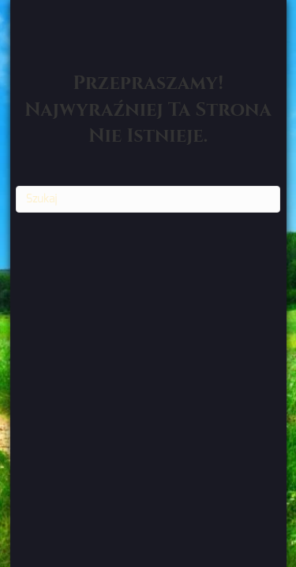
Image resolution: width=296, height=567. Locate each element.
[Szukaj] (148, 199)
